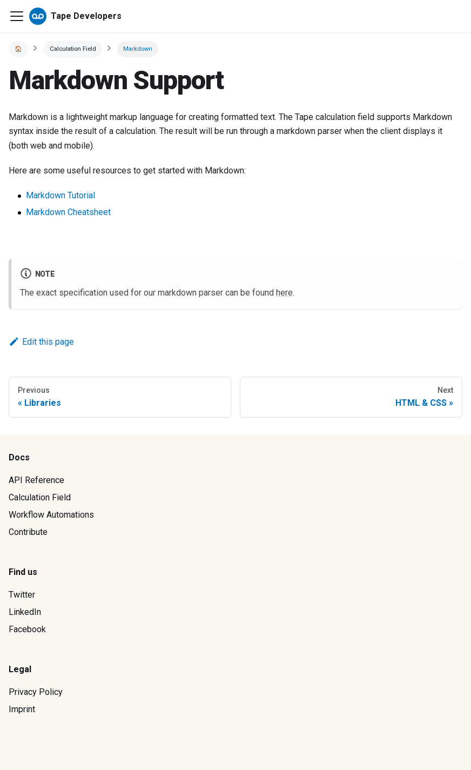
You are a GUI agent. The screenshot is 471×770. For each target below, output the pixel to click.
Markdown (137, 48)
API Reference (36, 480)
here (284, 292)
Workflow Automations (51, 515)
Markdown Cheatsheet (68, 212)
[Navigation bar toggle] (17, 16)
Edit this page (41, 342)
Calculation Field (40, 497)
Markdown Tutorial (60, 195)
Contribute (28, 532)
